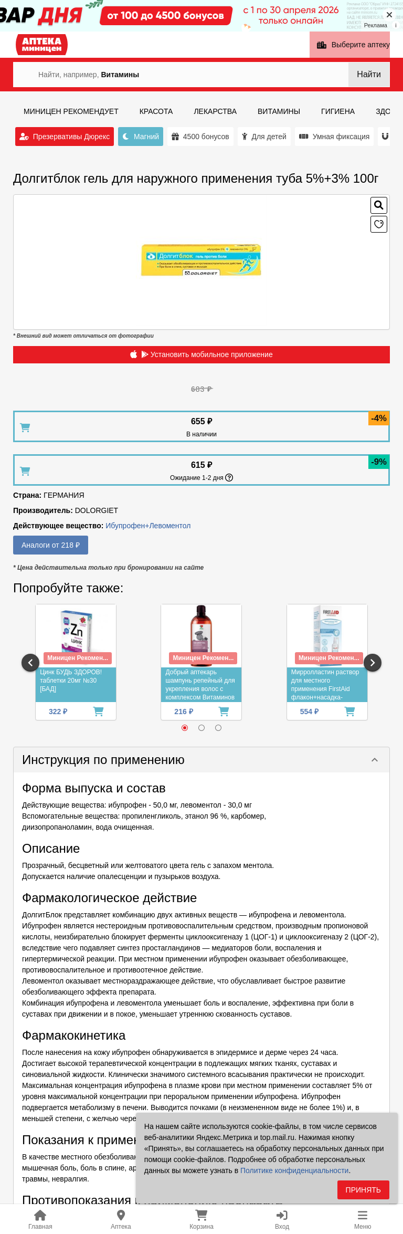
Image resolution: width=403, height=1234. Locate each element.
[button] (201, 759)
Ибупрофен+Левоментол (147, 525)
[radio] (184, 727)
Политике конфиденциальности (294, 1170)
